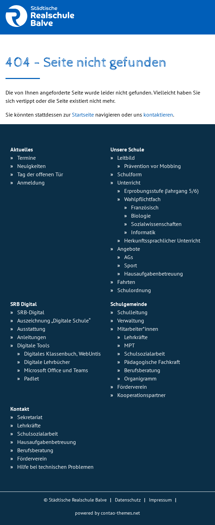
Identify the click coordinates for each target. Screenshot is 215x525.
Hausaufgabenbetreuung (46, 441)
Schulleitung (132, 312)
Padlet (31, 378)
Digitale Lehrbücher (47, 361)
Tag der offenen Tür (40, 174)
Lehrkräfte (136, 337)
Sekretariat (29, 417)
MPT (129, 345)
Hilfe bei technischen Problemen (55, 466)
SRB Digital (23, 303)
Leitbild (126, 157)
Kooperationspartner (141, 395)
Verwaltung (130, 320)
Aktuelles (21, 149)
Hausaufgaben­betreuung (153, 273)
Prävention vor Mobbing (152, 165)
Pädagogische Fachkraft (152, 361)
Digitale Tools (33, 345)
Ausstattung (31, 328)
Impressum (160, 499)
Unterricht (128, 182)
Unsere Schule (127, 149)
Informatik (143, 232)
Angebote (128, 248)
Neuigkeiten (31, 165)
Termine (26, 157)
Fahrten (126, 281)
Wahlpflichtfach (142, 199)
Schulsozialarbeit (144, 353)
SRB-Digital (30, 312)
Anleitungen (31, 337)
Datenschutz (128, 499)
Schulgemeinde (128, 303)
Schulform (129, 174)
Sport (130, 265)
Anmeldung (31, 182)
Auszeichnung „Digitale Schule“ (53, 320)
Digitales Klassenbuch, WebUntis (62, 353)
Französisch (145, 207)
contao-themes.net (120, 512)
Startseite (83, 114)
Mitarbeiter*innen (137, 328)
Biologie (141, 215)
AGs (128, 257)
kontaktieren (158, 114)
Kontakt (19, 408)
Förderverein (132, 386)
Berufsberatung (142, 370)
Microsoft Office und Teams (56, 370)
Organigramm (140, 378)
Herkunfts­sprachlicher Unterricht (162, 240)
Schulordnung (134, 290)
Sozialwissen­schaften (156, 223)
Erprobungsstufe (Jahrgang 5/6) (161, 190)
